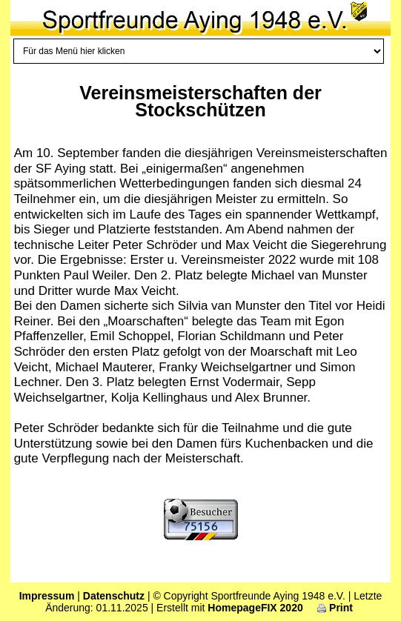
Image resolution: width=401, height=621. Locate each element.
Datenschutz (114, 596)
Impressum (47, 596)
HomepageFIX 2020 (255, 608)
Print (335, 608)
